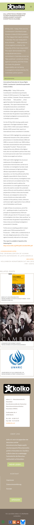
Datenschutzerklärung (13, 484)
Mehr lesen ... (15, 464)
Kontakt (9, 489)
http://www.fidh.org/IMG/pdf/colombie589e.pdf (18, 245)
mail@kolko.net (10, 423)
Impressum (10, 480)
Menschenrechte (9, 78)
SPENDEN (15, 500)
